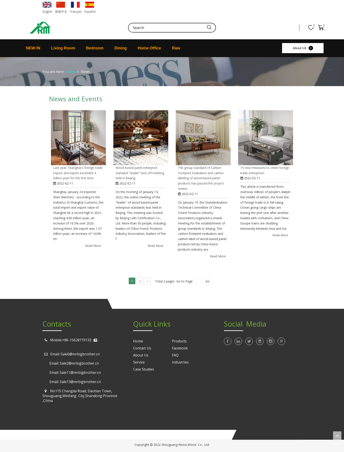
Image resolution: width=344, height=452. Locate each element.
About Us (299, 48)
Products (179, 341)
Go (207, 281)
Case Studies (143, 369)
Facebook (180, 348)
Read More (93, 246)
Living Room (63, 48)
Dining (120, 48)
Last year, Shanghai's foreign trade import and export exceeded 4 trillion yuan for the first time (78, 173)
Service (139, 362)
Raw (176, 48)
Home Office (149, 48)
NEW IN (33, 48)
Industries (180, 362)
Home (138, 341)
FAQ (175, 355)
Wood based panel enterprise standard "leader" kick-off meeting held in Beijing (140, 173)
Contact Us (142, 348)
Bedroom (94, 48)
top (337, 435)
